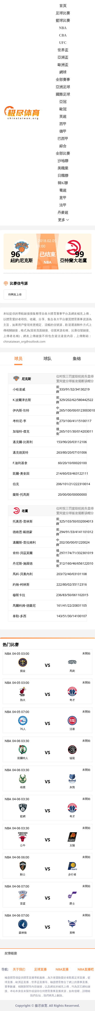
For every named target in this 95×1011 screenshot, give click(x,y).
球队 (47, 358)
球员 (18, 358)
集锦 (77, 358)
